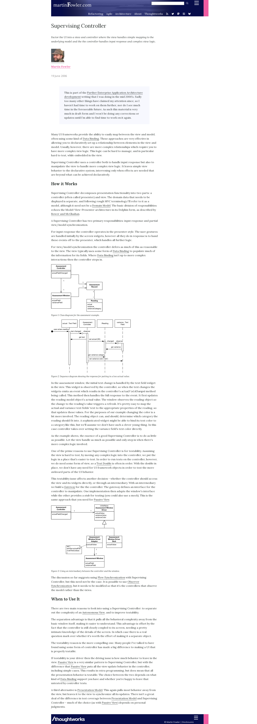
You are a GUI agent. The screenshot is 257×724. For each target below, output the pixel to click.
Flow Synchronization (111, 577)
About (138, 13)
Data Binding (91, 138)
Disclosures (188, 722)
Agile (109, 13)
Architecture (123, 13)
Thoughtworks (154, 13)
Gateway (69, 487)
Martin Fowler (60, 66)
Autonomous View (93, 612)
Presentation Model (89, 690)
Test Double (104, 463)
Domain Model (101, 205)
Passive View (101, 499)
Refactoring (95, 13)
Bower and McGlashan (65, 213)
